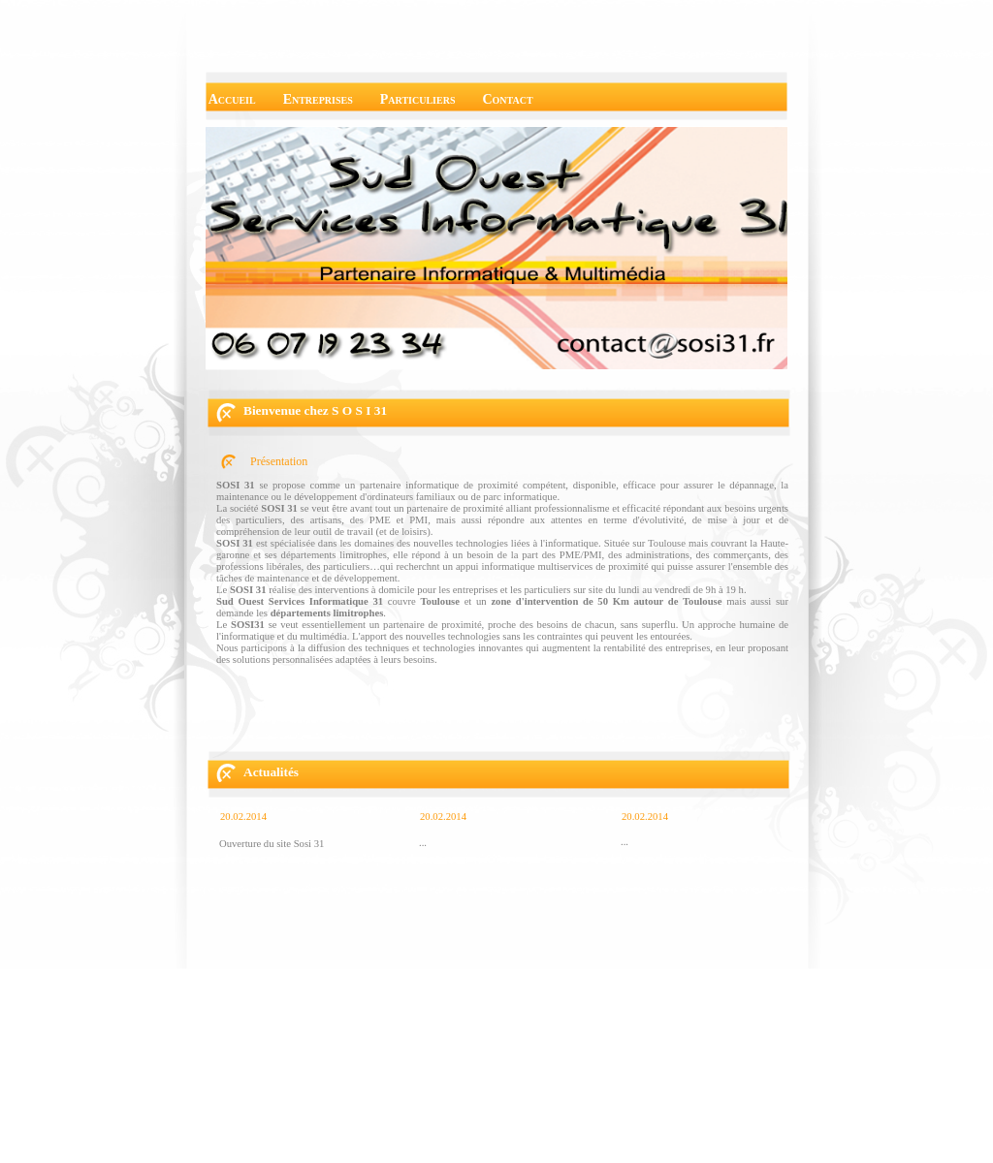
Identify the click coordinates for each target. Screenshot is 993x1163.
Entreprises (318, 99)
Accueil (232, 99)
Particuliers (418, 99)
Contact (507, 99)
